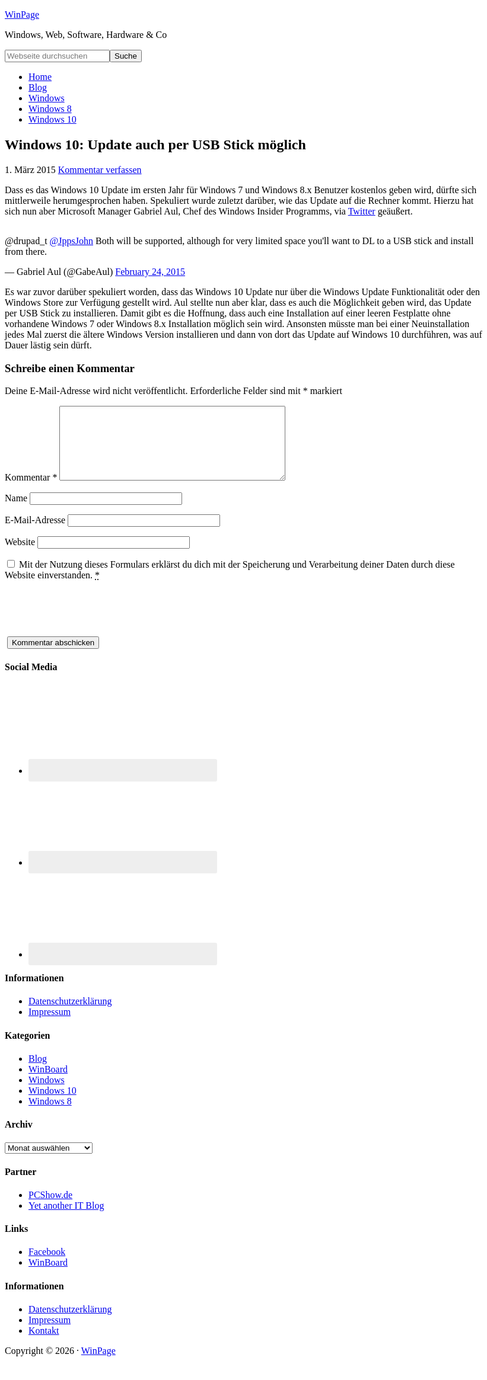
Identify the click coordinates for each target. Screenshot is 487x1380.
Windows (46, 1094)
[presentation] (95, 627)
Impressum (49, 1026)
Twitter (361, 211)
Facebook (46, 1266)
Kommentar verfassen (100, 170)
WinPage (22, 14)
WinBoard (48, 1083)
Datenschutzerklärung (70, 1015)
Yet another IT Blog (66, 1220)
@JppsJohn (71, 241)
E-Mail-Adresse (35, 534)
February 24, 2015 (150, 272)
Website (20, 556)
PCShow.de (50, 1209)
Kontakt (43, 1345)
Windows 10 (52, 1105)
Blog (37, 1073)
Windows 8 (50, 1115)
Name (16, 512)
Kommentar (31, 491)
